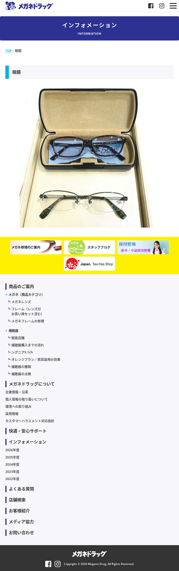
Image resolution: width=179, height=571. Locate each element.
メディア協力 (21, 521)
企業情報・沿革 (16, 392)
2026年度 (12, 450)
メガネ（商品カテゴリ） (27, 294)
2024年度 (12, 464)
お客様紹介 (19, 511)
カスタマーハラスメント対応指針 (29, 421)
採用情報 (11, 413)
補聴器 (13, 330)
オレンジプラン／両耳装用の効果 (35, 359)
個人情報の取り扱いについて (26, 399)
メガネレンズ (21, 301)
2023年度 (12, 471)
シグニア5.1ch (22, 352)
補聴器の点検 (21, 374)
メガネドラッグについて (32, 384)
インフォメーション (27, 442)
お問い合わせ (21, 532)
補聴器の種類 (21, 366)
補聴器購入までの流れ (27, 345)
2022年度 (12, 479)
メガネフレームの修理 (27, 321)
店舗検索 (17, 500)
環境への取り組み (18, 406)
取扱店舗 (17, 338)
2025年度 (12, 457)
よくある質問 (21, 489)
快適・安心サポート (28, 431)
